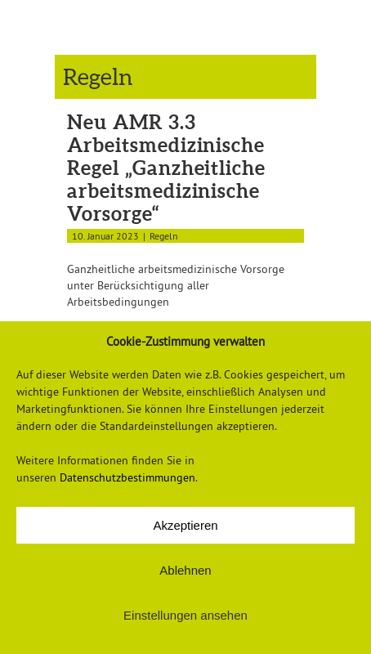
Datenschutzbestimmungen (127, 477)
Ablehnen (185, 570)
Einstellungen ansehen (185, 615)
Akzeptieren (185, 525)
